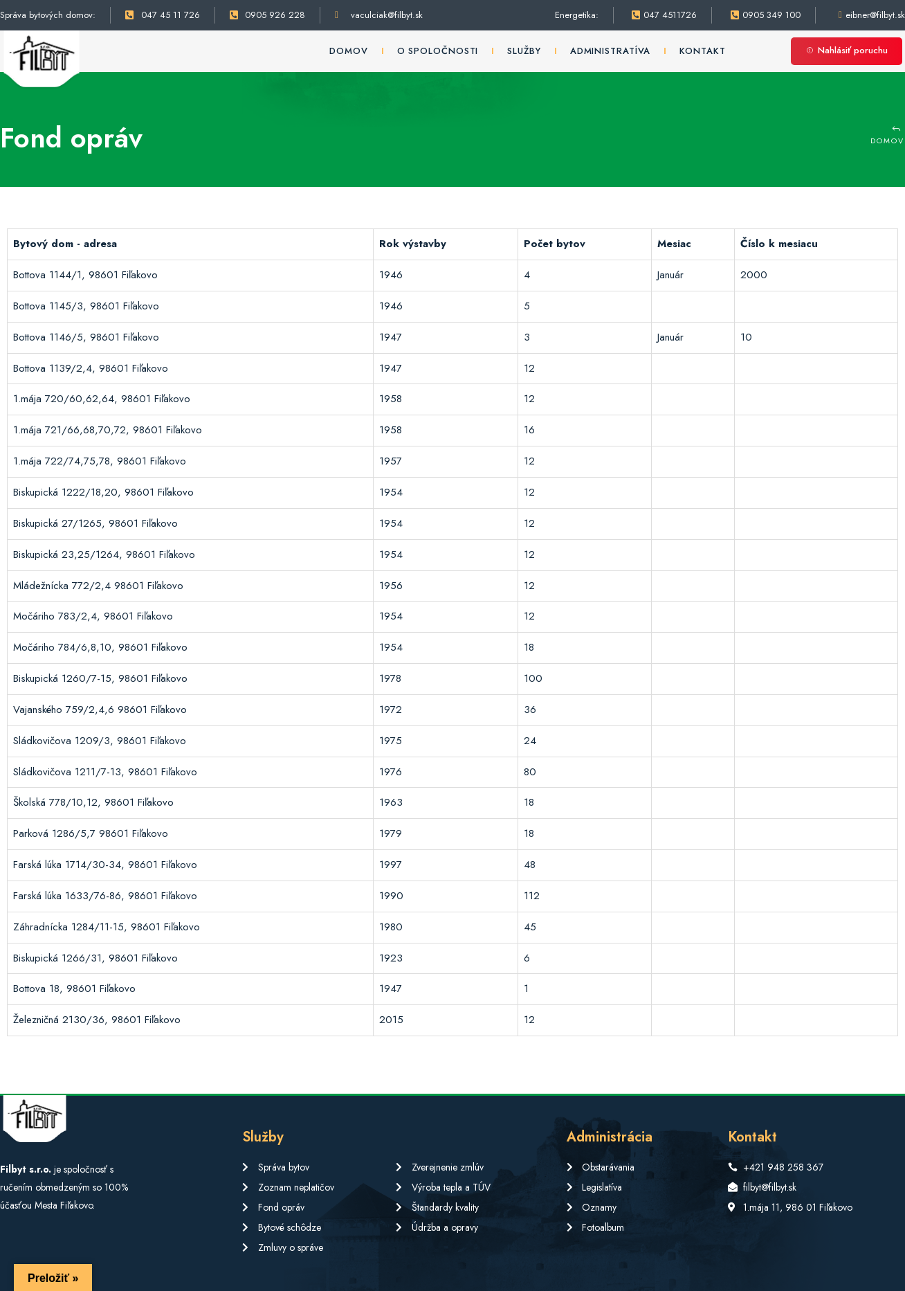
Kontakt (702, 50)
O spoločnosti (438, 50)
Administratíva (610, 50)
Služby (523, 50)
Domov (348, 50)
